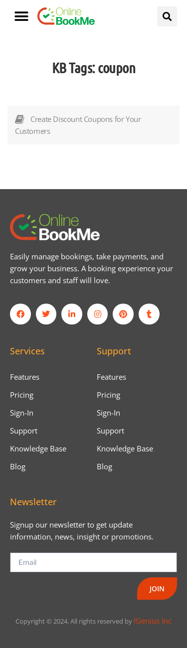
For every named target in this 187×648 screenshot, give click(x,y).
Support (23, 430)
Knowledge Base (38, 448)
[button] (21, 16)
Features (24, 377)
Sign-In (21, 413)
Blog (17, 466)
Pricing (21, 395)
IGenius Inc (153, 621)
